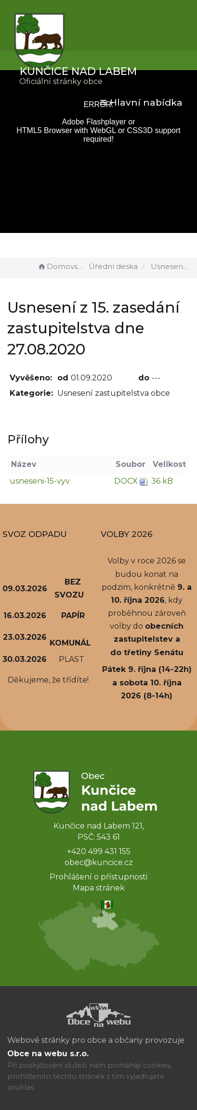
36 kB (162, 481)
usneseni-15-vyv (40, 481)
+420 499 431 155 (99, 851)
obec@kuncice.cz (99, 862)
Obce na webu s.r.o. (48, 1053)
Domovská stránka (62, 266)
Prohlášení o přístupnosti (98, 876)
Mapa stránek (99, 887)
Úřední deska (113, 266)
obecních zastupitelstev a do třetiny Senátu (147, 639)
